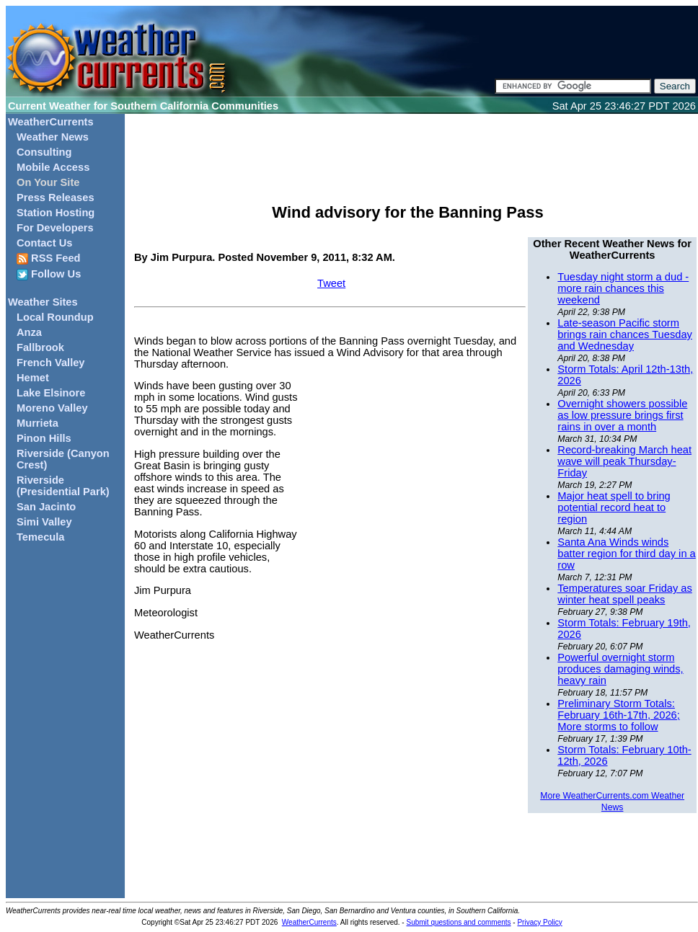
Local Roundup (55, 317)
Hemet (33, 377)
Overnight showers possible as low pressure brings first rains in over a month (622, 415)
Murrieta (37, 423)
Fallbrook (40, 347)
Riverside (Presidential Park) (63, 485)
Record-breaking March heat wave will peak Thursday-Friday (624, 461)
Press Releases (55, 197)
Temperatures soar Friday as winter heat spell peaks (624, 593)
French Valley (51, 362)
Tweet (331, 283)
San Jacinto (46, 506)
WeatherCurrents (51, 122)
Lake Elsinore (51, 393)
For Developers (55, 228)
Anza (29, 332)
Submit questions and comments (458, 922)
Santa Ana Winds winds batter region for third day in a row (626, 553)
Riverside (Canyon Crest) (63, 459)
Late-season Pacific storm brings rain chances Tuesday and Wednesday (624, 334)
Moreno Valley (52, 408)
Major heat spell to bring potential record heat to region (613, 507)
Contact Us (44, 243)
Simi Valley (44, 522)
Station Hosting (55, 212)
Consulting (44, 152)
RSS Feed (49, 258)
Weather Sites (43, 302)
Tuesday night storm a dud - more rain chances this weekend (623, 288)
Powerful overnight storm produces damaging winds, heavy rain (620, 669)
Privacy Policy (539, 922)
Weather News (53, 137)
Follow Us (49, 274)
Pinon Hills (44, 438)
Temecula (41, 537)
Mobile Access (53, 167)
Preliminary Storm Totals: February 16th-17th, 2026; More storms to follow (618, 715)
